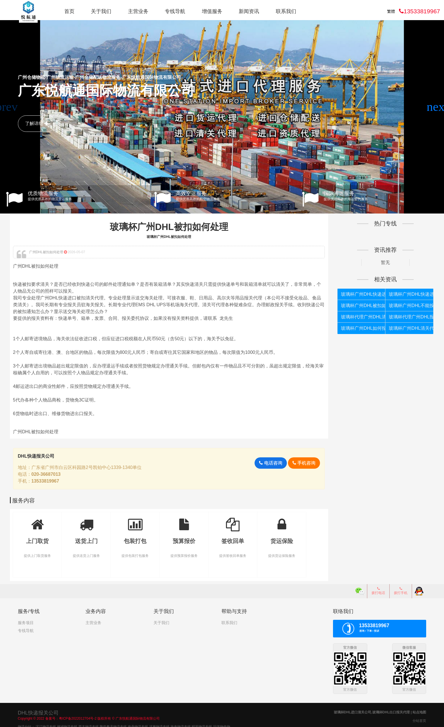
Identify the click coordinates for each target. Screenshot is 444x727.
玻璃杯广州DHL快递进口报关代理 (358, 293)
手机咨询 (300, 462)
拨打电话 (378, 590)
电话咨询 (266, 462)
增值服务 (212, 11)
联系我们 (286, 11)
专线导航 (175, 11)
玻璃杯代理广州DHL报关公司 (404, 316)
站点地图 (419, 711)
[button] (437, 107)
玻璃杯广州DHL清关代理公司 (404, 328)
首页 (69, 11)
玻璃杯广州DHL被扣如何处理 (171, 227)
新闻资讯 (249, 11)
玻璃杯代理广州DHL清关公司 (358, 316)
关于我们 (101, 11)
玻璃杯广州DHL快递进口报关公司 (404, 293)
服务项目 (26, 621)
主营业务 (138, 11)
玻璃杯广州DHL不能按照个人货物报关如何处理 (404, 305)
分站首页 (419, 719)
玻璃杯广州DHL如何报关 (358, 328)
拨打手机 (400, 590)
